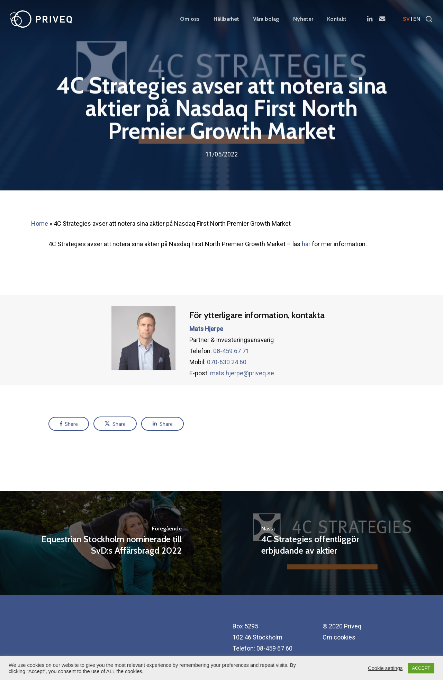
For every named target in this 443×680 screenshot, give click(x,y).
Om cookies (339, 637)
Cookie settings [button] (385, 668)
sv (406, 19)
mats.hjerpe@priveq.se (242, 387)
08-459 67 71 (231, 365)
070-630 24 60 (226, 376)
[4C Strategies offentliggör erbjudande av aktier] (332, 543)
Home (39, 223)
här (306, 244)
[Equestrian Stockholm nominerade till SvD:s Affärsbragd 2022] (111, 543)
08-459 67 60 (274, 648)
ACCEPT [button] (421, 668)
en (416, 19)
